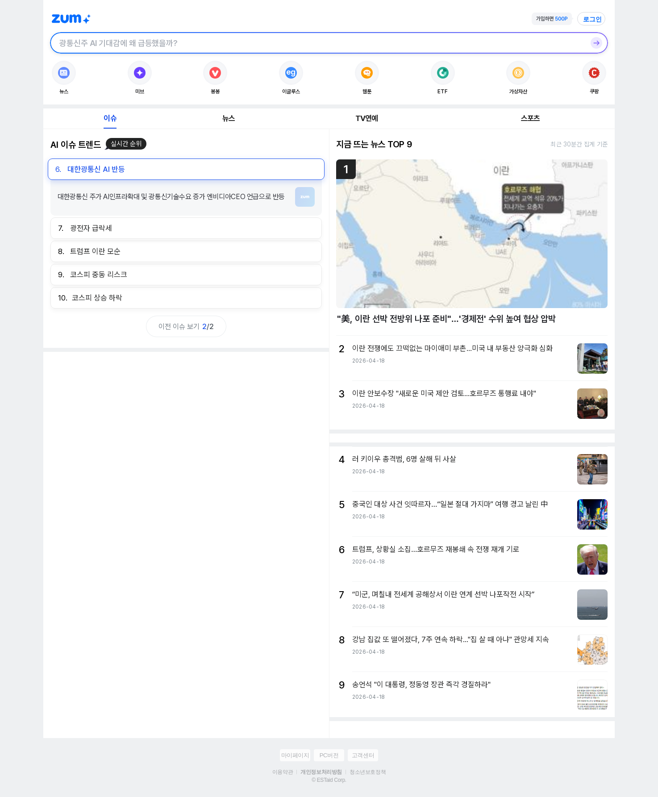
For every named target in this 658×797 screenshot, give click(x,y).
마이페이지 (295, 755)
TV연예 (366, 118)
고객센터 (363, 755)
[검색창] (317, 43)
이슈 (110, 118)
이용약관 (282, 772)
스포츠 (530, 118)
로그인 (592, 19)
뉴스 (228, 118)
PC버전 (329, 755)
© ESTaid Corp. (329, 780)
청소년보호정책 (368, 772)
